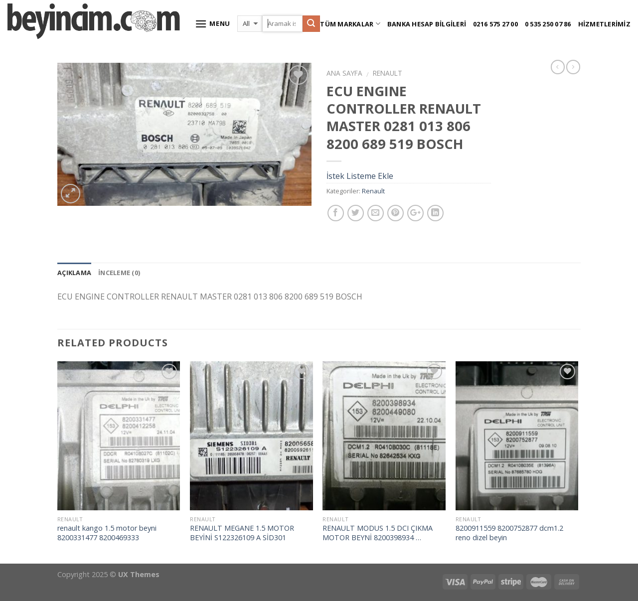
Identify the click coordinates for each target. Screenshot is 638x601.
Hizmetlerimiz (604, 23)
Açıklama (74, 272)
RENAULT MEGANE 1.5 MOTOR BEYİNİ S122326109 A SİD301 (242, 533)
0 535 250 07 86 (548, 23)
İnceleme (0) (119, 272)
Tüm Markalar (350, 23)
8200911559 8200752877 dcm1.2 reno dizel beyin (509, 533)
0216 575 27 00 (495, 23)
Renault (387, 73)
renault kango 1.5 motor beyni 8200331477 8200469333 (107, 533)
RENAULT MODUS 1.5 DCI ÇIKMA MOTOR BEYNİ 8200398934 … (377, 533)
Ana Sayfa (344, 73)
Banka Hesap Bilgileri (426, 23)
